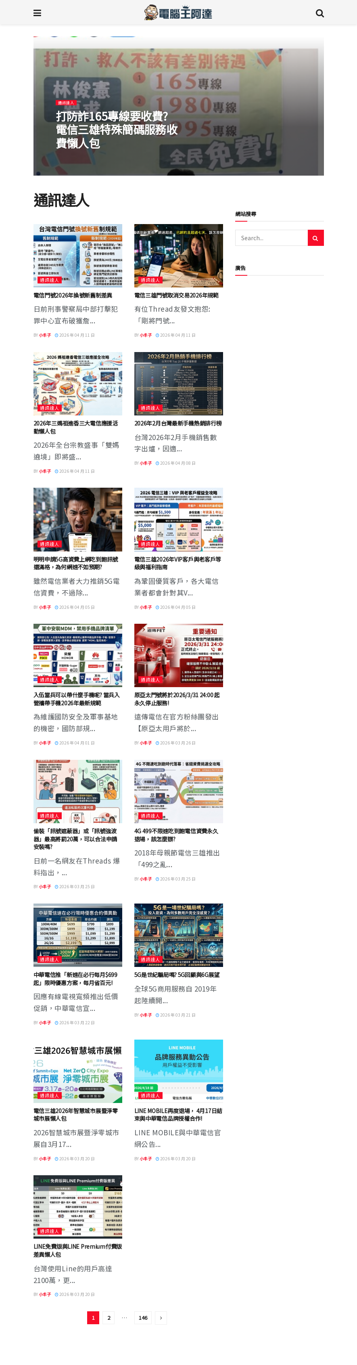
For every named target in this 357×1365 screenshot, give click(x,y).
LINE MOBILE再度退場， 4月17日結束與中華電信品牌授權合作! (178, 1115)
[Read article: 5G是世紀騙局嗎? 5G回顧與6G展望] (178, 935)
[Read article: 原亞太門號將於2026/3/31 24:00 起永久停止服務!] (178, 655)
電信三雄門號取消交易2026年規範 (176, 295)
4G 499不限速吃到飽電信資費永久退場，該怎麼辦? (176, 835)
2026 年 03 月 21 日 (176, 1015)
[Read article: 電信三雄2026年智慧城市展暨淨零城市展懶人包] (77, 1071)
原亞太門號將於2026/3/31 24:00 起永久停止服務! (177, 699)
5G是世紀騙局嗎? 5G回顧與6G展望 (177, 975)
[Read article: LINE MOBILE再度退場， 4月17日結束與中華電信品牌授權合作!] (178, 1071)
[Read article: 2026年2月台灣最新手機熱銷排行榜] (178, 383)
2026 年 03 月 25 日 (75, 886)
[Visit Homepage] (178, 12)
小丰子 (45, 335)
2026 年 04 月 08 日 (176, 463)
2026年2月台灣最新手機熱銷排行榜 (178, 423)
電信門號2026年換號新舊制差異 (73, 295)
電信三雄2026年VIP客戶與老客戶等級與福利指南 (177, 563)
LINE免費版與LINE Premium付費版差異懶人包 (77, 1250)
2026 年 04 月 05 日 (75, 607)
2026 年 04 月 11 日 (75, 335)
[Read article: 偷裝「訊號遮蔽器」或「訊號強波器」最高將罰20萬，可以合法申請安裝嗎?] (77, 791)
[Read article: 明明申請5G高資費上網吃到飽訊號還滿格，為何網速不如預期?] (77, 519)
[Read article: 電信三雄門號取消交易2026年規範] (178, 255)
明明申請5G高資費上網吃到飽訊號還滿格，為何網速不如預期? (75, 563)
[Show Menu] (37, 12)
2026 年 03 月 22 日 (75, 1022)
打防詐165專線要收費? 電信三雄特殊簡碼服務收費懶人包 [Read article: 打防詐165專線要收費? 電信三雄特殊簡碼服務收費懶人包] (117, 132)
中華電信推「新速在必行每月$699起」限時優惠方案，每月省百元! (75, 979)
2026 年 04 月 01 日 (75, 743)
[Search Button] (320, 12)
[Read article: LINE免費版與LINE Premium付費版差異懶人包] (77, 1207)
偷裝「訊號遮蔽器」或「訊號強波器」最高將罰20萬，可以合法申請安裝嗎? (75, 839)
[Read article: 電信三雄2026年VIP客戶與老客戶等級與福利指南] (178, 519)
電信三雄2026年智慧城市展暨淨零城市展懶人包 (75, 1115)
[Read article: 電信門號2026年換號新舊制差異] (77, 255)
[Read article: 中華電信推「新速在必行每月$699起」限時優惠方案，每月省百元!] (77, 935)
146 (143, 1317)
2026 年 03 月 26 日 (176, 743)
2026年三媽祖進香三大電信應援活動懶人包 (75, 427)
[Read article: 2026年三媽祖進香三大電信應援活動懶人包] (77, 383)
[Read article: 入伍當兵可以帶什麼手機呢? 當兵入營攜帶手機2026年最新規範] (77, 655)
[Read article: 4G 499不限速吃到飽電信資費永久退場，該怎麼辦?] (178, 791)
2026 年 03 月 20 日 (75, 1158)
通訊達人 (67, 106)
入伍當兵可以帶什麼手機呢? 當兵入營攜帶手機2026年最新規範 (76, 699)
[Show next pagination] (161, 1318)
